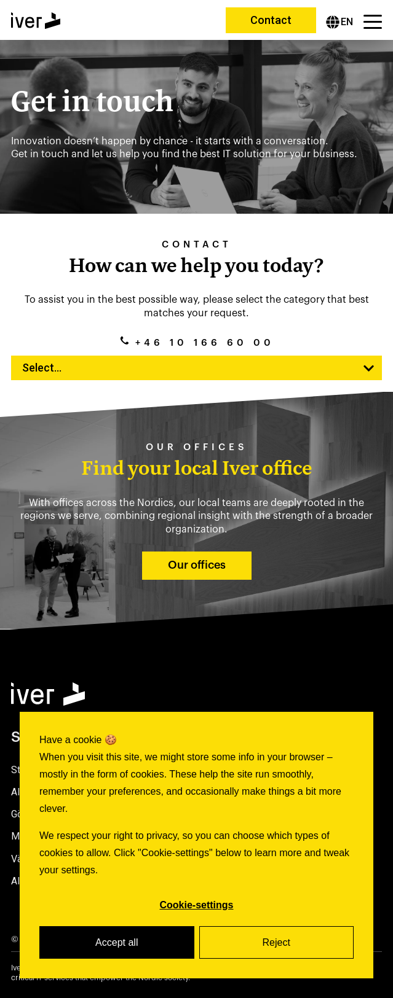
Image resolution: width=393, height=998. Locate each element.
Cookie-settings (196, 905)
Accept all (116, 942)
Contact (271, 20)
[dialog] (196, 845)
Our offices (197, 565)
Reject (276, 942)
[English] (339, 22)
